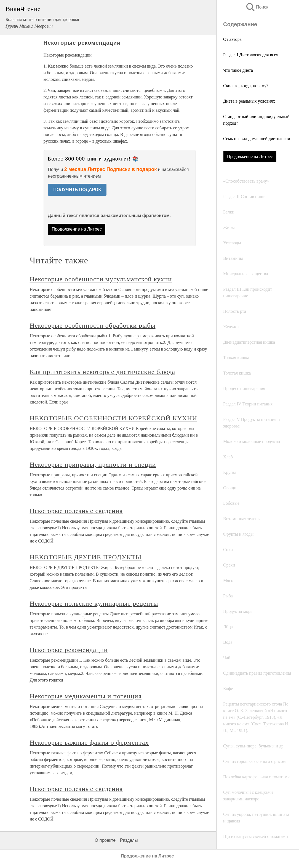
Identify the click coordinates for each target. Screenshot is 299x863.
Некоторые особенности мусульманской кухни (101, 279)
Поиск (257, 7)
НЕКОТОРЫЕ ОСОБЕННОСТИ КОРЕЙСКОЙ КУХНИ (113, 418)
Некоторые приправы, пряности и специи (93, 464)
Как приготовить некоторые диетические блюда (102, 371)
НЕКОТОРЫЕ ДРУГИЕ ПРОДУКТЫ (86, 557)
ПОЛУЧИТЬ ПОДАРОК (77, 189)
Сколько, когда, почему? (245, 85)
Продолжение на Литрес (250, 156)
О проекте (105, 840)
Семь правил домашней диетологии (256, 138)
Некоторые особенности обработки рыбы (93, 325)
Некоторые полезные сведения (76, 510)
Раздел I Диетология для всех (250, 54)
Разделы (129, 840)
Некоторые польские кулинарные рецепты (94, 603)
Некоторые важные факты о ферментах (89, 742)
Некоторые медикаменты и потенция (86, 696)
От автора (232, 39)
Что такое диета (238, 70)
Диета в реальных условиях (249, 101)
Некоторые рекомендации (69, 649)
